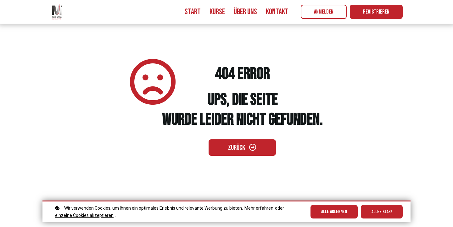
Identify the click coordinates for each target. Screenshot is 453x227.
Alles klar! (382, 212)
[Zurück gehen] (242, 147)
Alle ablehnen (334, 212)
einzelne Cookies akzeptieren (84, 215)
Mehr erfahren (258, 208)
